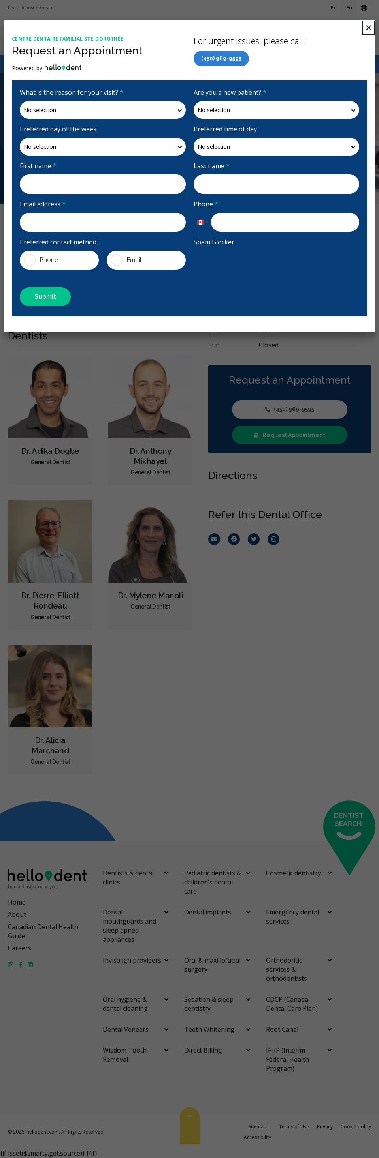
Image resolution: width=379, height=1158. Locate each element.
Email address (43, 204)
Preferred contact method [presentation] (58, 242)
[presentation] (240, 262)
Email (126, 260)
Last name (212, 165)
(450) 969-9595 (221, 58)
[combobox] (202, 222)
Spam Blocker (214, 242)
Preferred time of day (225, 129)
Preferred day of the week (58, 129)
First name (38, 165)
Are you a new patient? (230, 92)
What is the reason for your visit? (71, 92)
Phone (206, 204)
